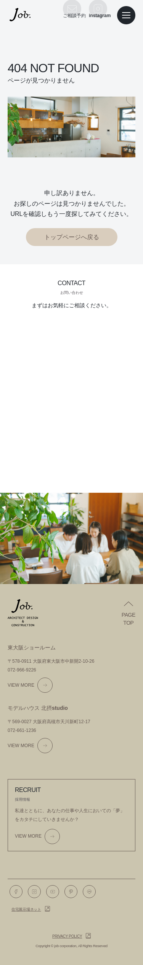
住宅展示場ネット (26, 909)
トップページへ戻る (71, 237)
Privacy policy (67, 936)
